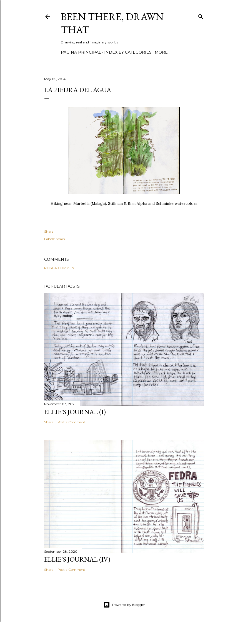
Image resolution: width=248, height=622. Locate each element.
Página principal (81, 52)
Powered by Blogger (124, 604)
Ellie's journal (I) (75, 411)
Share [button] (48, 231)
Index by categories (128, 52)
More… (162, 52)
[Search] (200, 15)
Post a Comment (60, 268)
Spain (60, 239)
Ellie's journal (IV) (77, 559)
